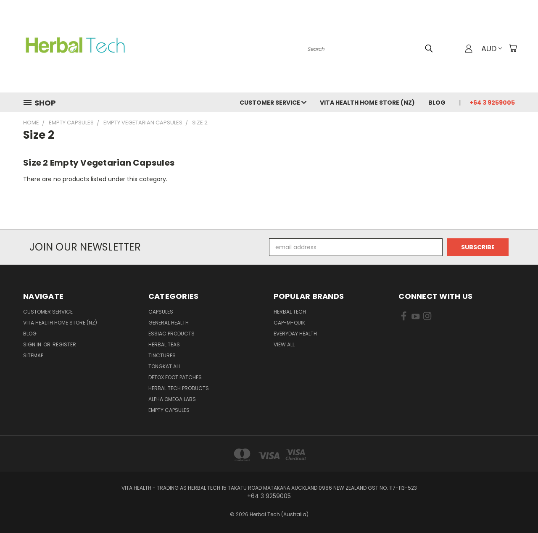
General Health (168, 322)
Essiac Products (171, 333)
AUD (491, 48)
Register (64, 344)
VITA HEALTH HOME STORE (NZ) (367, 102)
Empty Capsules (169, 410)
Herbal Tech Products (178, 388)
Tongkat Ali (164, 366)
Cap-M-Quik (289, 322)
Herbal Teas (164, 344)
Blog (437, 102)
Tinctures (162, 355)
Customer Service (273, 102)
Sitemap (33, 355)
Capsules (160, 311)
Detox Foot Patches (175, 377)
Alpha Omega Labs (172, 399)
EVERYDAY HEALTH (295, 333)
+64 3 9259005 (492, 102)
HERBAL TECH (290, 311)
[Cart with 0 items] (513, 48)
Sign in (32, 344)
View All (284, 344)
